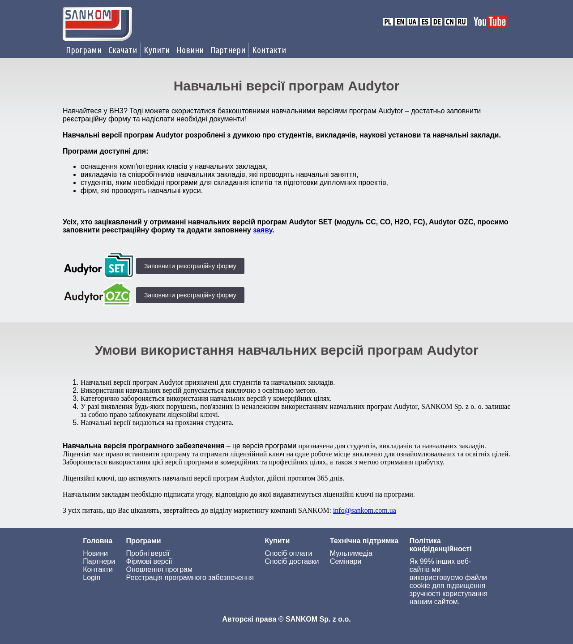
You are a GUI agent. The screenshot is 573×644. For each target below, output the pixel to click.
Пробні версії (148, 553)
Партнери (227, 50)
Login (91, 577)
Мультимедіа (351, 553)
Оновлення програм (159, 569)
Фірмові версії (149, 561)
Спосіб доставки (292, 561)
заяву (262, 230)
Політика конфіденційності (441, 545)
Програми (84, 50)
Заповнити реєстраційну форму (190, 266)
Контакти (269, 50)
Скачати (122, 50)
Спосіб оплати (288, 553)
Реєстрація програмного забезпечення (190, 577)
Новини (190, 50)
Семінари (346, 561)
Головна (97, 541)
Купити (157, 50)
